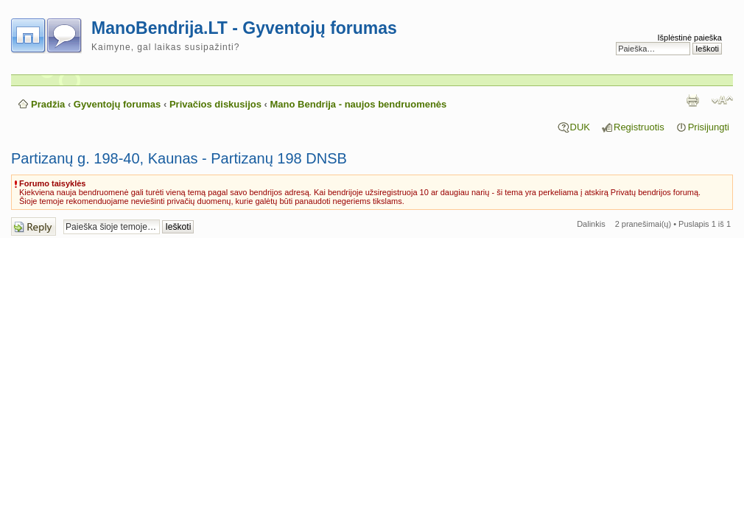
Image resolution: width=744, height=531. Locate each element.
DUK (580, 127)
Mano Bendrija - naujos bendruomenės (358, 104)
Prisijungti (708, 127)
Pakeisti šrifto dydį (722, 100)
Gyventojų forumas (117, 104)
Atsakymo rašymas (33, 226)
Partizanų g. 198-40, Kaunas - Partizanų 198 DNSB (179, 158)
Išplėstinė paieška (690, 37)
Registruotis (639, 127)
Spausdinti (692, 100)
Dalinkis (591, 223)
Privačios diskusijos (215, 104)
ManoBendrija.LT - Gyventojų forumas (244, 28)
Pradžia (48, 104)
